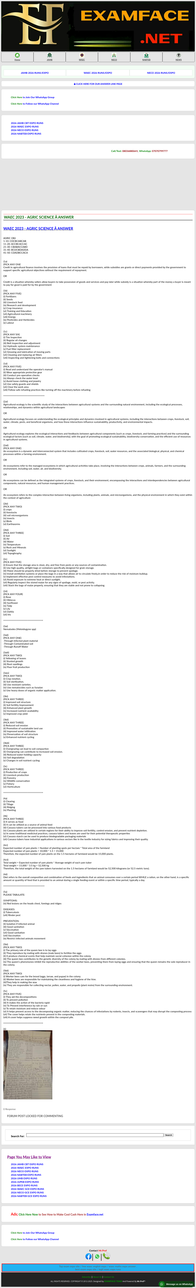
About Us (97, 1277)
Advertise (86, 1277)
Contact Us (109, 1277)
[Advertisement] (27, 184)
